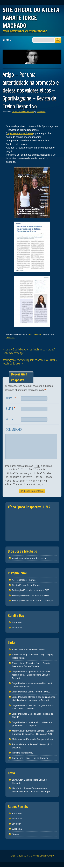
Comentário (14, 429)
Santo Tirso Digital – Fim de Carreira (30, 758)
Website (11, 419)
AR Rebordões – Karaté (24, 580)
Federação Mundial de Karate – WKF (30, 595)
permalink (10, 337)
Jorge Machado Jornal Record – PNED (31, 691)
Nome (11, 397)
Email (11, 408)
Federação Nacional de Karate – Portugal (32, 600)
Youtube (16, 834)
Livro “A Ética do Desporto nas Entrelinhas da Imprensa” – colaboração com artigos (30, 351)
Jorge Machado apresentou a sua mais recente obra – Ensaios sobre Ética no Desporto (31, 674)
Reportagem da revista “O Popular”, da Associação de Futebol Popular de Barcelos (30, 361)
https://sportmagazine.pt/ (20, 133)
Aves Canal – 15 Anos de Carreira (29, 649)
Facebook (17, 622)
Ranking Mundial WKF (23, 752)
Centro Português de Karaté (26, 585)
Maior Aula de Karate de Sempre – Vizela (32, 739)
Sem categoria (34, 334)
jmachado (41, 112)
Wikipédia (17, 829)
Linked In (16, 824)
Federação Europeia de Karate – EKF (30, 590)
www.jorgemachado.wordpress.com (29, 558)
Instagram (17, 627)
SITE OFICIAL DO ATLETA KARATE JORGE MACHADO (31, 18)
